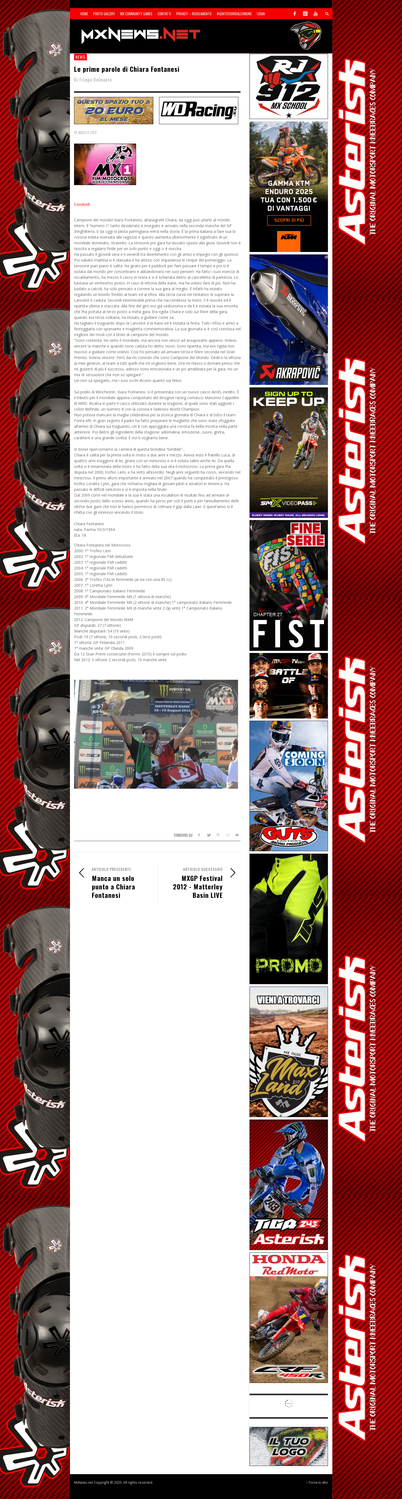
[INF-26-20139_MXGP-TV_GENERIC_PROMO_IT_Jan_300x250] (289, 685)
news (80, 57)
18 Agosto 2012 (85, 132)
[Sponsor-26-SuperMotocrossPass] (289, 452)
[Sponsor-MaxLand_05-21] (289, 1051)
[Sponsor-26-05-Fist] (289, 584)
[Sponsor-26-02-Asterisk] (289, 1184)
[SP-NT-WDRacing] (198, 109)
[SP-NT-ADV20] (113, 109)
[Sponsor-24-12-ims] (289, 918)
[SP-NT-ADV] (289, 1445)
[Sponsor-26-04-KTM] (289, 186)
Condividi (82, 204)
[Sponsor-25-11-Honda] (289, 1317)
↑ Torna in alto (317, 1482)
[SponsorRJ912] (289, 85)
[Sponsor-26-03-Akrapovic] (289, 319)
